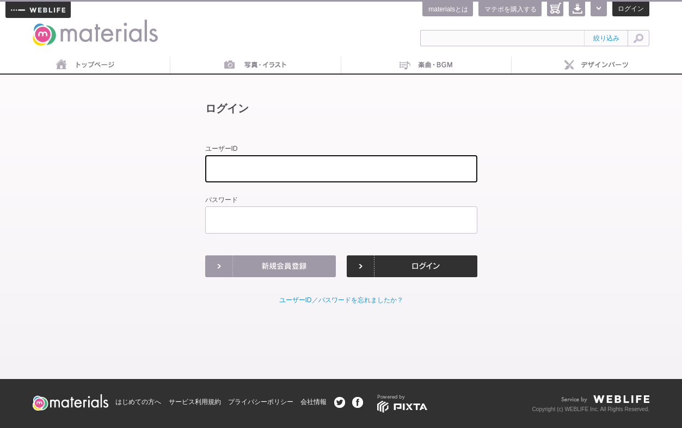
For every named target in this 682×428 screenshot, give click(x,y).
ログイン (631, 9)
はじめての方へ (138, 402)
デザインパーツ (597, 65)
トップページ (85, 65)
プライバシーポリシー (260, 402)
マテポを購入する (510, 9)
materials (45, 26)
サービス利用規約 (195, 402)
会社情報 (313, 402)
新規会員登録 (270, 266)
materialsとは (448, 9)
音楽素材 (426, 65)
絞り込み (606, 38)
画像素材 (255, 65)
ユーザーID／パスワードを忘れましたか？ (341, 300)
